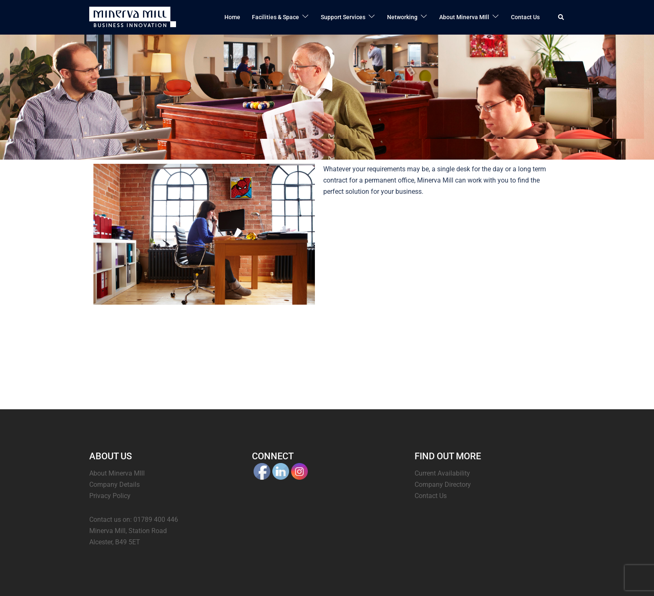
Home (232, 17)
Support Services (343, 17)
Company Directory (443, 484)
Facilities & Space (275, 17)
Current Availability (442, 473)
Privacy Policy (110, 496)
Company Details (114, 484)
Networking (402, 17)
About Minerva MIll (464, 17)
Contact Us (525, 17)
